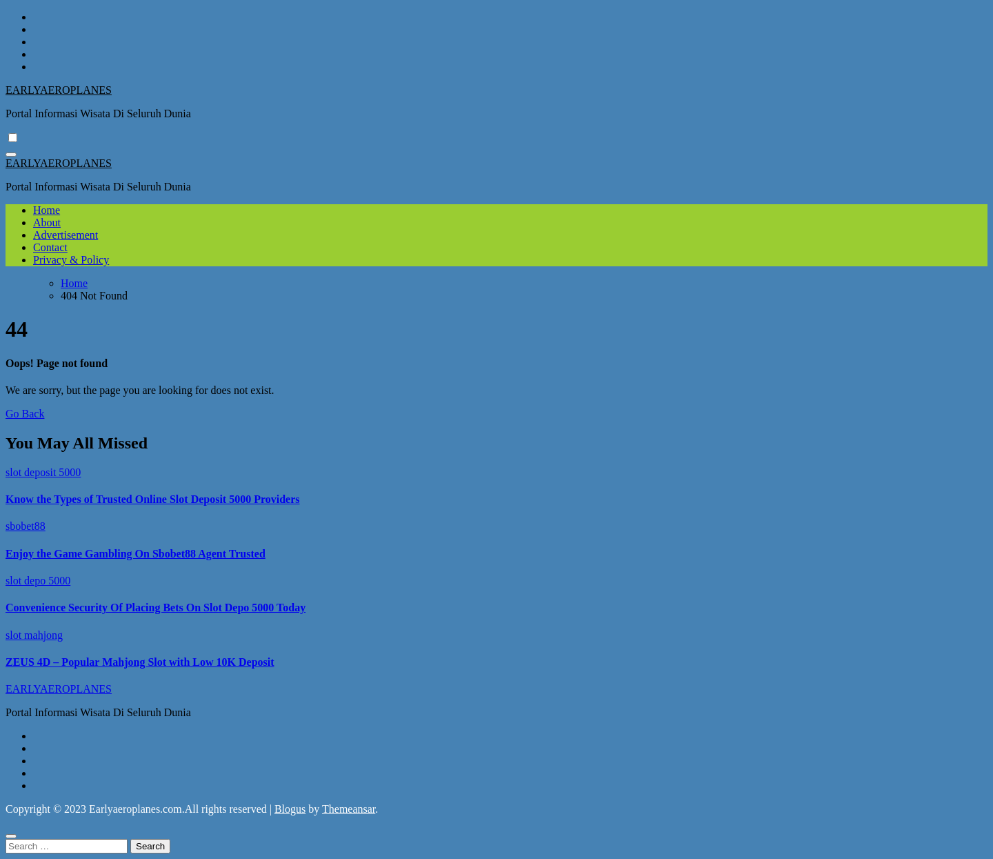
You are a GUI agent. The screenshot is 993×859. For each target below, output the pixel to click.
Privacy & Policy (71, 260)
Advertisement (65, 235)
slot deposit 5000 (43, 472)
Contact (50, 247)
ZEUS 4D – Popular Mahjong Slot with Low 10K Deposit (140, 662)
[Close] (11, 836)
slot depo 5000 (38, 580)
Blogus (289, 809)
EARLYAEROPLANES (59, 90)
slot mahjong (34, 635)
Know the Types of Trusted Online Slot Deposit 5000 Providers (153, 499)
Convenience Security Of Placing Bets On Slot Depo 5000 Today (155, 607)
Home (46, 210)
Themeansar (348, 809)
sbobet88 (26, 526)
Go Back (25, 413)
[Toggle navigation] (11, 154)
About (47, 222)
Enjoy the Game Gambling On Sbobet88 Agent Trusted (135, 554)
